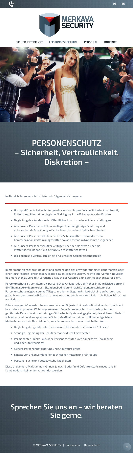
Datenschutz (92, 445)
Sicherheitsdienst (29, 42)
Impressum (73, 445)
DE (114, 3)
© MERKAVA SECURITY (47, 445)
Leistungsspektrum (63, 42)
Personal (91, 42)
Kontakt (110, 42)
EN (123, 3)
